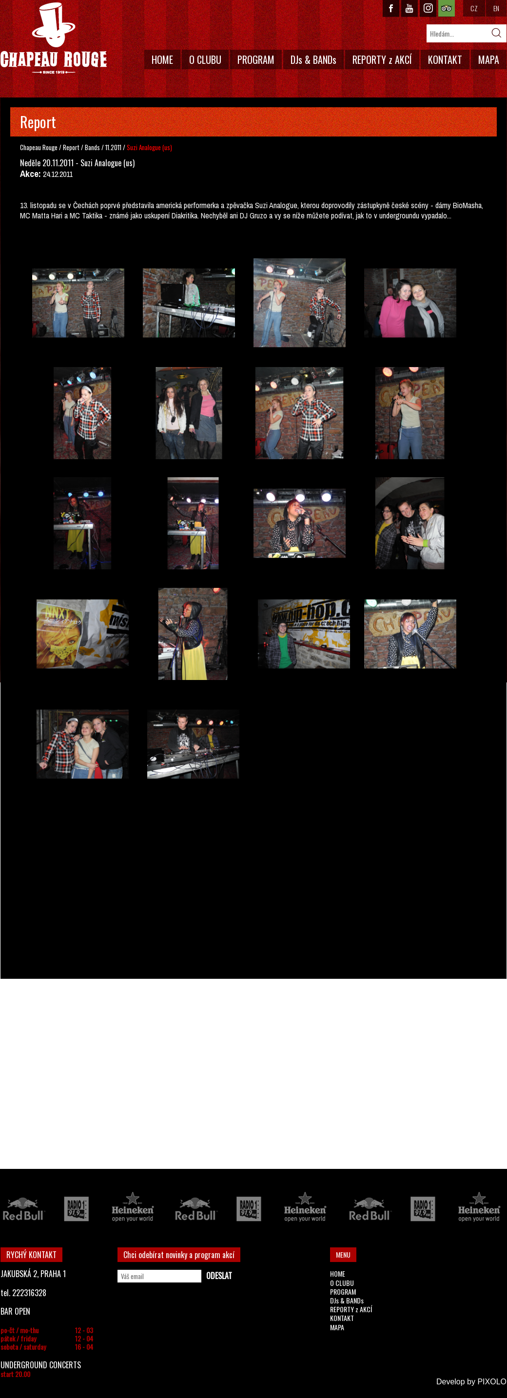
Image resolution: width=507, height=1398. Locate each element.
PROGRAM (255, 59)
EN (496, 8)
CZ (474, 8)
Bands (93, 147)
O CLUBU (205, 59)
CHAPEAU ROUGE (53, 38)
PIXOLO (492, 1382)
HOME (162, 59)
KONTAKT (445, 59)
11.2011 (113, 147)
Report (71, 147)
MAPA (488, 59)
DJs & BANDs (313, 59)
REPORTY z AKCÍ (382, 59)
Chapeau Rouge (39, 147)
